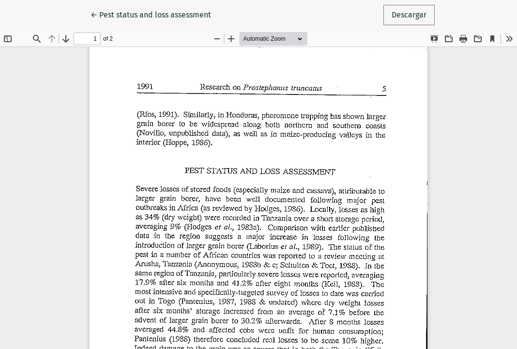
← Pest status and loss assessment (152, 14)
